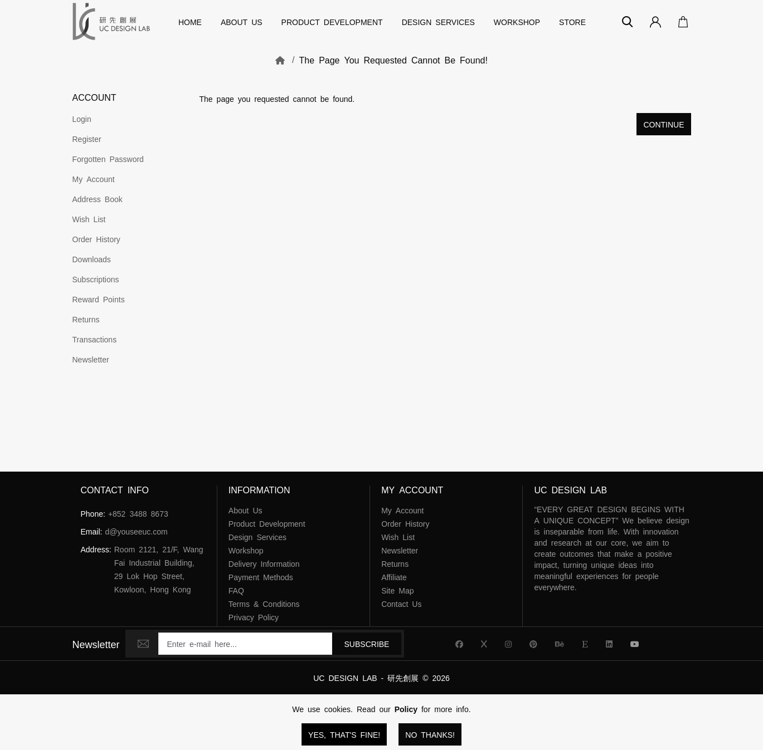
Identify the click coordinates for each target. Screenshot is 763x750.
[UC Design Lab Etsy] (585, 644)
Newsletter (90, 359)
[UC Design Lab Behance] (559, 644)
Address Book (97, 199)
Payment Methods (261, 577)
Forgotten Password (108, 159)
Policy (406, 709)
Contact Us (401, 603)
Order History (96, 239)
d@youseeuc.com (136, 531)
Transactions (94, 339)
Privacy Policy (254, 617)
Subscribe (367, 644)
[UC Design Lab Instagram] (508, 644)
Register (86, 139)
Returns (86, 319)
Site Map (397, 590)
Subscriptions (95, 279)
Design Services (438, 22)
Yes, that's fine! (344, 734)
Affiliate (394, 577)
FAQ (236, 590)
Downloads (91, 259)
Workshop (517, 22)
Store (572, 22)
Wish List (89, 219)
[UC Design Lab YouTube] (634, 644)
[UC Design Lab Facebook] (459, 644)
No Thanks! (430, 734)
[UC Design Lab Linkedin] (609, 644)
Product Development (332, 22)
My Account (93, 179)
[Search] (627, 22)
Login (81, 118)
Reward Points (98, 299)
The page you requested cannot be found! (393, 59)
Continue (663, 124)
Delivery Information (264, 563)
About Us (242, 22)
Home (190, 22)
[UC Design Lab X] (484, 644)
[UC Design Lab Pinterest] (533, 644)
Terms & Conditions (264, 603)
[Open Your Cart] (680, 22)
